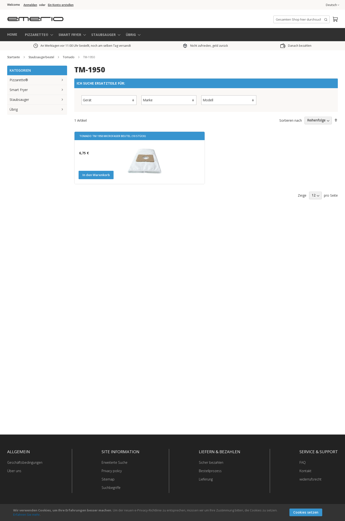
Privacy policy (112, 471)
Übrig (14, 109)
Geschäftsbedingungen (24, 462)
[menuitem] (37, 34)
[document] (173, 512)
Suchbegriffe (111, 487)
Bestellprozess (210, 471)
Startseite (14, 57)
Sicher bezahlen (211, 462)
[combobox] (301, 19)
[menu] (172, 34)
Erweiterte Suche (114, 462)
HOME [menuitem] (12, 34)
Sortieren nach (290, 120)
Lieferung (206, 479)
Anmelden (30, 5)
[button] (332, 5)
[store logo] (55, 17)
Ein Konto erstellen (61, 5)
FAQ (302, 462)
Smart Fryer (19, 89)
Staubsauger (19, 99)
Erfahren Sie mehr (26, 514)
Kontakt (305, 471)
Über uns (14, 471)
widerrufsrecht (310, 479)
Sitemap (108, 479)
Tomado (69, 57)
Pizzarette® (19, 80)
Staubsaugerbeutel (42, 57)
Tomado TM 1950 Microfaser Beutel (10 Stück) (112, 136)
